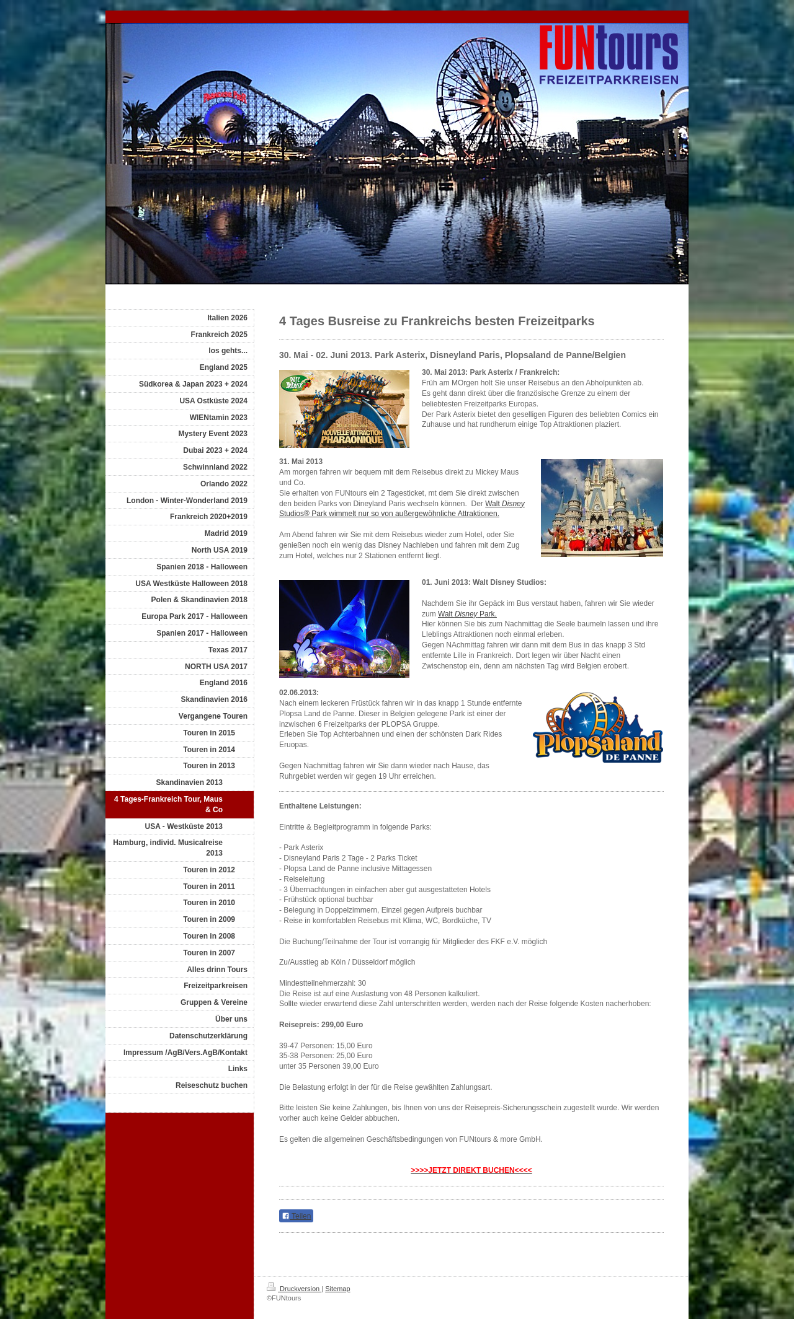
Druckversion (294, 1288)
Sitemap (337, 1288)
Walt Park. (467, 614)
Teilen (296, 1216)
